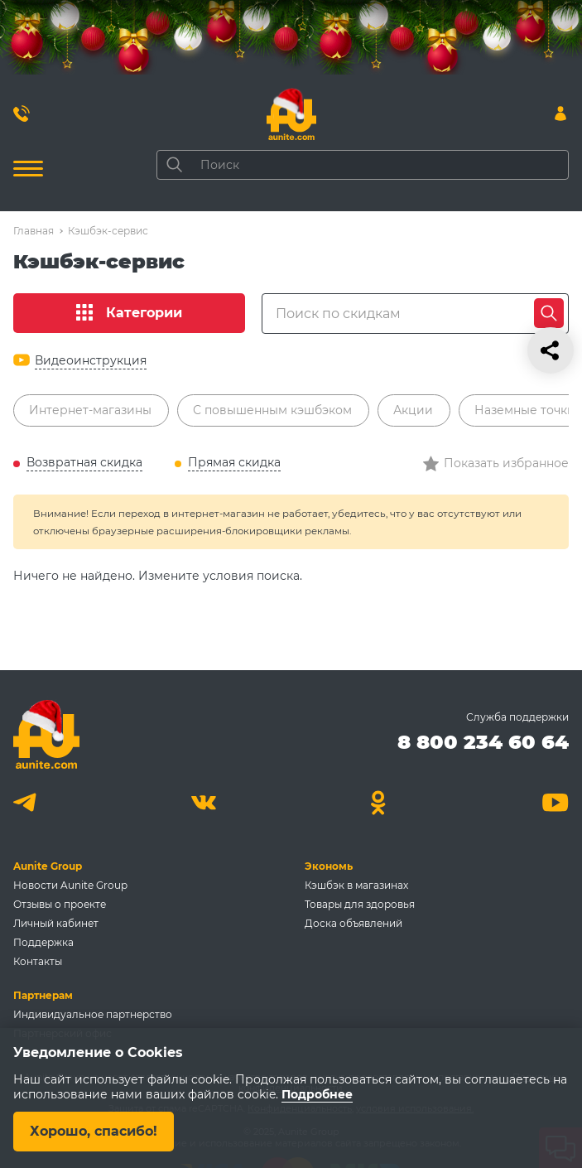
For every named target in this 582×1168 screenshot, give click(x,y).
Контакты (37, 961)
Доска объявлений (353, 923)
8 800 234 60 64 (483, 742)
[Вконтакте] (203, 802)
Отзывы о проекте (59, 904)
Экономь (329, 866)
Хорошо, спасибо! (93, 1131)
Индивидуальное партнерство (92, 1014)
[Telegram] (27, 802)
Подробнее (317, 1094)
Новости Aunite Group (70, 885)
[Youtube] (555, 802)
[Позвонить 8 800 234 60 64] (21, 113)
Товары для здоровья (360, 904)
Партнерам (43, 995)
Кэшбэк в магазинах (356, 885)
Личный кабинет (56, 923)
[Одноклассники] (378, 802)
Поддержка (43, 942)
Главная (33, 230)
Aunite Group (47, 866)
